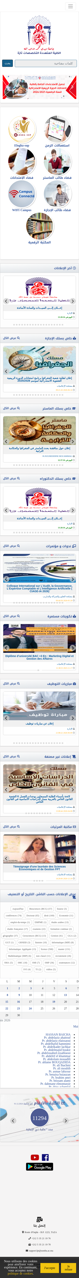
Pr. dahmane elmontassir (55, 1083)
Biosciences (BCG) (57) (40, 909)
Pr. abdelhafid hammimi (56, 1043)
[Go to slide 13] (33, 325)
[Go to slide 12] (35, 325)
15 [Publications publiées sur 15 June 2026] (6, 1001)
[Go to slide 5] (54, 325)
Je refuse (68, 1268)
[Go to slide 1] (65, 325)
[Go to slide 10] (41, 325)
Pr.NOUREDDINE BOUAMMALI (57, 456)
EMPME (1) (41, 922)
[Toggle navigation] (70, 6)
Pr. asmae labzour (60, 1071)
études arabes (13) (59, 922)
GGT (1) (9, 942)
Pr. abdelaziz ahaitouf (57, 1037)
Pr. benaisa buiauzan (58, 1074)
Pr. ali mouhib (62, 1068)
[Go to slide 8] (46, 325)
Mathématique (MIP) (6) (19, 956)
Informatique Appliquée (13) (22, 949)
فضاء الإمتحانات (21, 178)
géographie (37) (10, 936)
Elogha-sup (21, 145)
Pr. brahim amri (61, 1077)
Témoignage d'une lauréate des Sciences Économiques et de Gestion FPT (39, 868)
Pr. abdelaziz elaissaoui (56, 1040)
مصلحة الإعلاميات (64, 386)
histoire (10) (41, 942)
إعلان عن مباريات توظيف (40, 723)
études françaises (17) (17, 929)
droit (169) (49, 915)
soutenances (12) (67, 963)
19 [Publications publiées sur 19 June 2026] (53, 1001)
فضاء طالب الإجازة (57, 210)
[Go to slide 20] (14, 325)
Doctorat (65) (33, 915)
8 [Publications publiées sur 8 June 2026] (7, 995)
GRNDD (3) (24, 942)
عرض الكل (11, 338)
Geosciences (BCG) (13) (34, 936)
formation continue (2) (61, 929)
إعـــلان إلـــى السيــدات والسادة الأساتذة (39, 307)
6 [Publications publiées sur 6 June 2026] (66, 988)
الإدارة (69, 313)
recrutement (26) (63, 956)
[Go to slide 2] (62, 325)
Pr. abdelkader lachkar (57, 1046)
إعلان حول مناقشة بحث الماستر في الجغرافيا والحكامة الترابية (39, 449)
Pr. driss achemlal (60, 1086)
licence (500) (47, 949)
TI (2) (38, 969)
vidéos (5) (51, 969)
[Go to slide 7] (49, 325)
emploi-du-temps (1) (20, 922)
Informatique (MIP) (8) (63, 942)
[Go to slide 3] (60, 325)
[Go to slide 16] (25, 325)
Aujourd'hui (17, 909)
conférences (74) (13, 915)
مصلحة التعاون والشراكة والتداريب (57, 596)
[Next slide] (6, 301)
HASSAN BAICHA (58, 1034)
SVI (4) (27, 969)
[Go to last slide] (73, 301)
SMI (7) (36, 963)
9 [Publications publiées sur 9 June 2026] (19, 995)
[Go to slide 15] (27, 325)
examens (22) (39, 929)
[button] (6, 87)
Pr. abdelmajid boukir (57, 1050)
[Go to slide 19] (16, 325)
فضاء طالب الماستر (57, 178)
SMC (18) (22, 963)
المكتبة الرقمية (39, 242)
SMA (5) (8, 963)
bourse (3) (62, 909)
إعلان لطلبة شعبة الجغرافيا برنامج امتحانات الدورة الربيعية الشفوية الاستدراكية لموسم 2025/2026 (39, 379)
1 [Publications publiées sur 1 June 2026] (7, 988)
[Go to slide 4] (57, 325)
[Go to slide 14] (30, 325)
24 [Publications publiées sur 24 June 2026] (30, 1008)
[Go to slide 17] (22, 325)
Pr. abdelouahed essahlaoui (54, 1053)
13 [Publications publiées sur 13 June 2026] (65, 995)
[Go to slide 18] (19, 325)
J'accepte (49, 1268)
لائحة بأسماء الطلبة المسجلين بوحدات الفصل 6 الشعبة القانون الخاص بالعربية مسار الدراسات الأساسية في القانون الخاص (39, 799)
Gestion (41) (57, 936)
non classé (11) (43, 956)
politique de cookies (20, 1273)
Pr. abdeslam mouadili (57, 1059)
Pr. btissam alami (60, 1080)
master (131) (64, 949)
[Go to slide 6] (51, 325)
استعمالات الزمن (57, 145)
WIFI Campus (21, 210)
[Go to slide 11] (38, 325)
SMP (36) (49, 963)
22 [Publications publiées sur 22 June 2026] (6, 1008)
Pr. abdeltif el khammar (56, 1056)
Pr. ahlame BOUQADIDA (54, 1062)
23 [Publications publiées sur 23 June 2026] (18, 1008)
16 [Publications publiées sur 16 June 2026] (18, 1001)
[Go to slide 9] (43, 325)
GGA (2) (72, 936)
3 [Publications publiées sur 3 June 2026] (31, 988)
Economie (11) (66, 915)
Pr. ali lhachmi (62, 1065)
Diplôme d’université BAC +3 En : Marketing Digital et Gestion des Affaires (39, 657)
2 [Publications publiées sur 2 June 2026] (19, 988)
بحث (7, 63)
